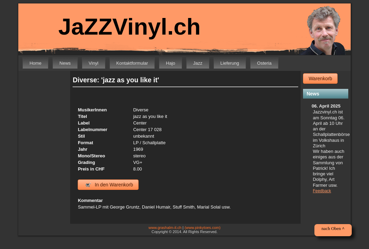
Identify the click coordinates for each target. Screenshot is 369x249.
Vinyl (93, 63)
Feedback (322, 190)
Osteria (264, 63)
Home (35, 63)
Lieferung (229, 63)
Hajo (170, 63)
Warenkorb (320, 78)
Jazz (197, 63)
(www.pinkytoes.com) (202, 227)
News (65, 63)
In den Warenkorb (109, 184)
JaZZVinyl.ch (125, 27)
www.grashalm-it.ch (165, 227)
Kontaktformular (132, 63)
